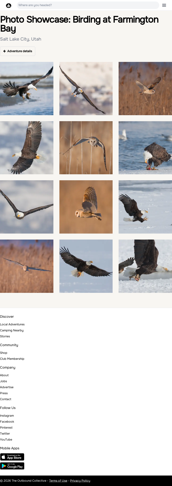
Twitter (5, 434)
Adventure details (17, 51)
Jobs (3, 381)
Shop (3, 353)
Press (4, 393)
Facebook (7, 422)
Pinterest (6, 428)
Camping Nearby (12, 330)
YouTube (6, 439)
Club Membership (12, 359)
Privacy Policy (80, 481)
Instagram (7, 416)
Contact (5, 399)
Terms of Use (58, 481)
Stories (5, 336)
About (4, 375)
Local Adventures (12, 324)
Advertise (6, 387)
